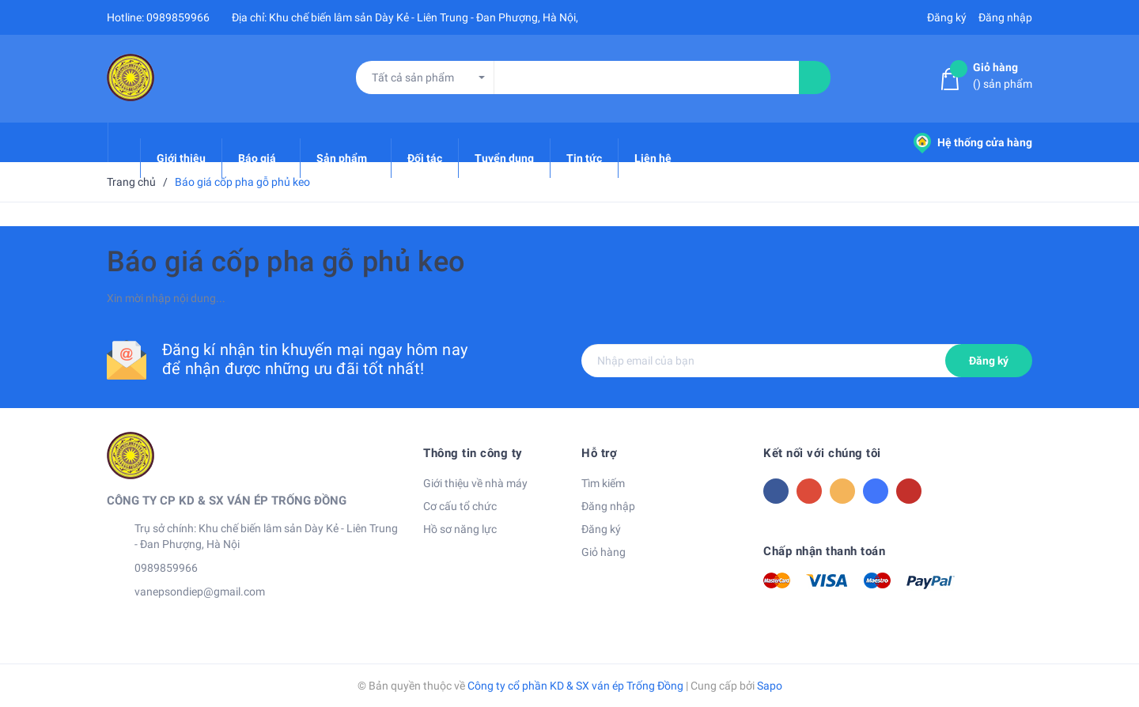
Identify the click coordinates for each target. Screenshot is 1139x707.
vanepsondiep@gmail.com (199, 591)
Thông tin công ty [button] (473, 453)
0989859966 (178, 17)
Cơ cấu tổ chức (460, 506)
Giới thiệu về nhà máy (475, 483)
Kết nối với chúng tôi (822, 453)
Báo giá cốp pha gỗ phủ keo (286, 261)
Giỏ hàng (603, 552)
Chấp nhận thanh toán (824, 551)
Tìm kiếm (603, 483)
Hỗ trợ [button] (599, 453)
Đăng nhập (608, 506)
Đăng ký (988, 360)
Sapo (769, 685)
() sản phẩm (1002, 74)
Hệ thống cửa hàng (973, 142)
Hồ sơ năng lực (460, 529)
